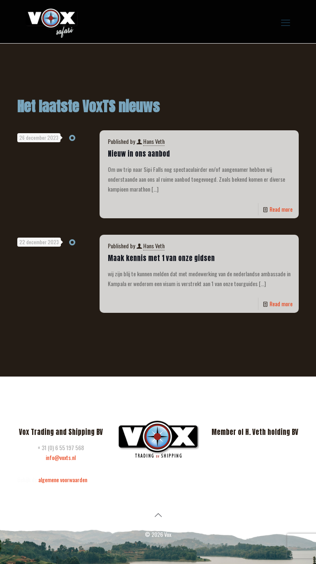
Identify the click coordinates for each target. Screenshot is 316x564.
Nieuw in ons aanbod (139, 153)
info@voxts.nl (61, 457)
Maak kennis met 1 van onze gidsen (161, 258)
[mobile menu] (286, 22)
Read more (281, 209)
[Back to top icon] (158, 514)
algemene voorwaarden (62, 479)
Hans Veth (154, 141)
